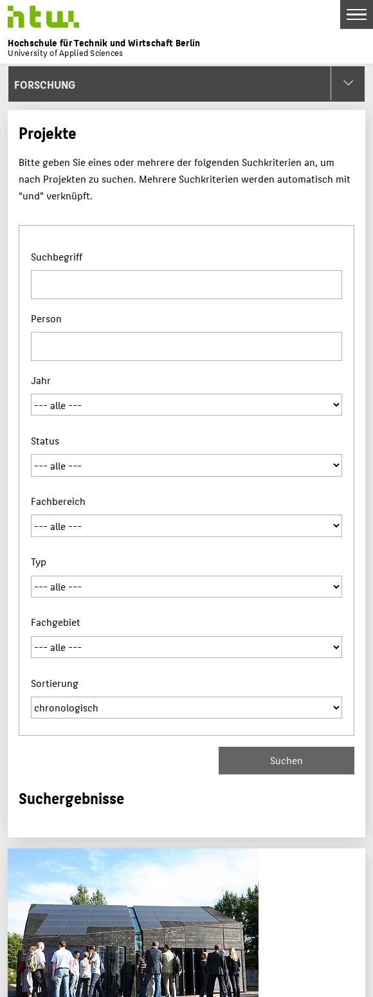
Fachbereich (58, 501)
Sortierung (54, 683)
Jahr (41, 380)
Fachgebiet (55, 622)
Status (45, 440)
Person (46, 318)
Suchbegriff (56, 256)
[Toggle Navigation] (356, 14)
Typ (38, 561)
